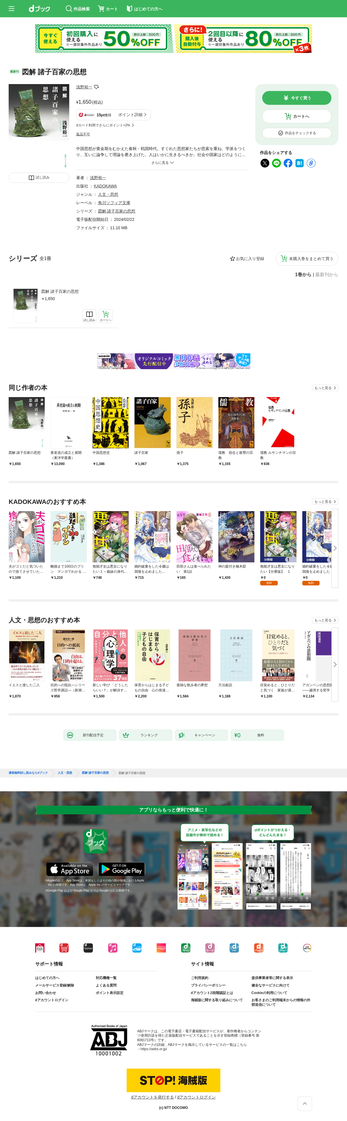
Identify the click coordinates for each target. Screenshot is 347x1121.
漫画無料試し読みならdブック (28, 772)
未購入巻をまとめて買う (311, 258)
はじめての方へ (47, 978)
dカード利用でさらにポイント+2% (103, 125)
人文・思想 (108, 194)
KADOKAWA (105, 186)
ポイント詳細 (130, 114)
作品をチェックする (300, 133)
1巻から (303, 274)
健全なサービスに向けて (271, 985)
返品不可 (83, 134)
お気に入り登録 (250, 258)
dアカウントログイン (51, 1000)
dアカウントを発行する (152, 1097)
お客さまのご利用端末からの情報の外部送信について (281, 1002)
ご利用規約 (199, 978)
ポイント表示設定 (109, 993)
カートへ (301, 116)
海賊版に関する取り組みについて (217, 1000)
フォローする (96, 87)
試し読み (43, 177)
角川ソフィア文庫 (114, 202)
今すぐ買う (301, 98)
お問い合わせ (45, 993)
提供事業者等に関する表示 (272, 978)
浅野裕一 (84, 87)
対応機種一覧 (106, 978)
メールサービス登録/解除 (54, 985)
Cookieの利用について (269, 993)
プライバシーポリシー (208, 985)
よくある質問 (106, 985)
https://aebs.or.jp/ (154, 1049)
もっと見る (323, 388)
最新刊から (326, 274)
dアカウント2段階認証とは (212, 993)
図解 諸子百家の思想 (60, 291)
